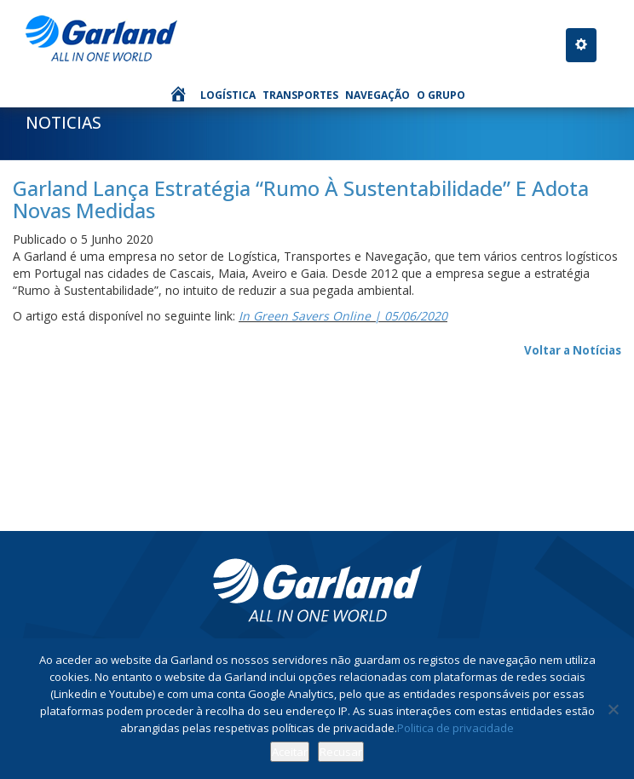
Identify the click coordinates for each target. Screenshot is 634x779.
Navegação (377, 95)
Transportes (300, 95)
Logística (228, 95)
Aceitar (290, 751)
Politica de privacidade (455, 728)
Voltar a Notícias (572, 350)
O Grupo (441, 95)
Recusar (341, 751)
